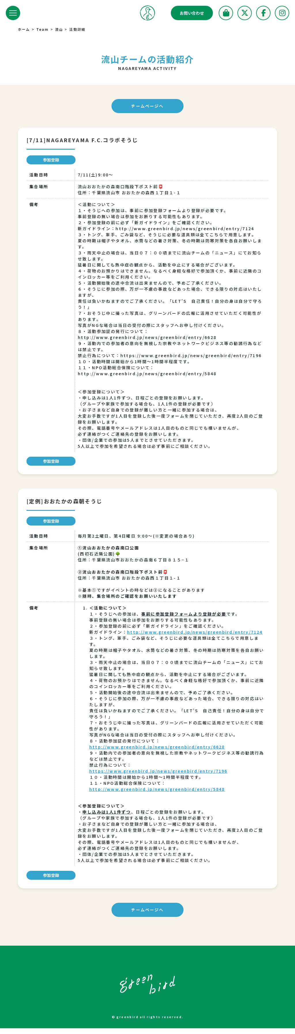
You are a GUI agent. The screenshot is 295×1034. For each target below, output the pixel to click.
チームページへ (147, 106)
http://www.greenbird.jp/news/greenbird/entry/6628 (158, 752)
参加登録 (51, 160)
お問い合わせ (192, 13)
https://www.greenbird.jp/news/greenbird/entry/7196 (160, 777)
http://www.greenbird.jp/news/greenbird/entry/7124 (158, 638)
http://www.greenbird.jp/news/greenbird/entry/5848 (158, 795)
